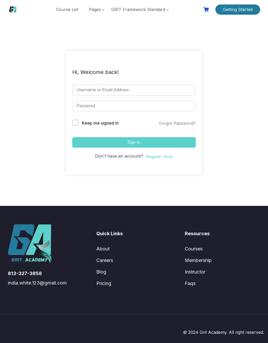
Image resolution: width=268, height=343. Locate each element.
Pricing (103, 283)
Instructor (195, 272)
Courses (194, 248)
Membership (198, 260)
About (103, 248)
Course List (67, 9)
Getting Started (238, 9)
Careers (104, 260)
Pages (95, 9)
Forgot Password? (177, 123)
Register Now (159, 156)
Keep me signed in (100, 123)
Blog (101, 272)
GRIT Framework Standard (138, 9)
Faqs (190, 283)
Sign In (134, 142)
